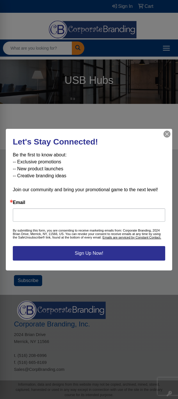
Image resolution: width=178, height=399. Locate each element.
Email (19, 202)
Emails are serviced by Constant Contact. (131, 237)
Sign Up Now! (89, 253)
